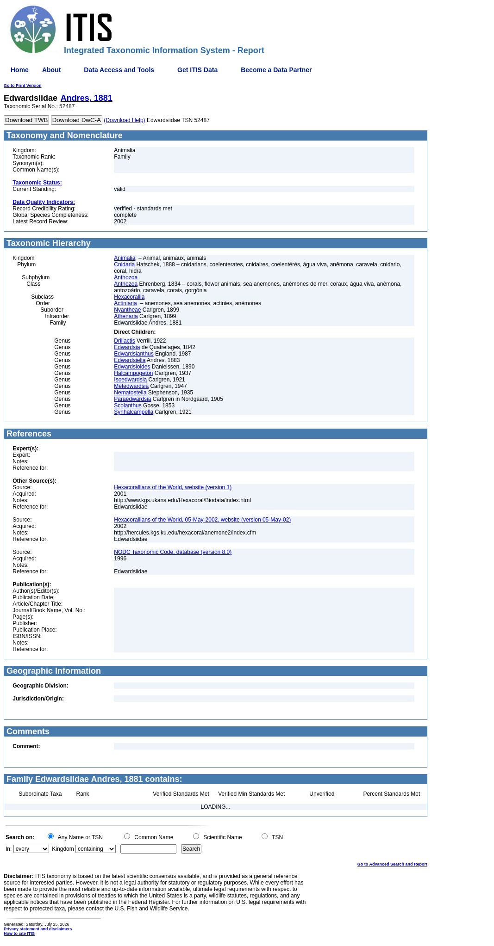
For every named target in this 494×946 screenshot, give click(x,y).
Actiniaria (125, 303)
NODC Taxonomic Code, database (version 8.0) (172, 552)
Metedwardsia (131, 386)
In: (9, 849)
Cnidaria (124, 264)
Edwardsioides (132, 366)
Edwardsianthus (133, 353)
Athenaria (126, 316)
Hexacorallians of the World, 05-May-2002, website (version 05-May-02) (202, 519)
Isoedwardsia (130, 379)
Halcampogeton (133, 373)
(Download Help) (124, 120)
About (51, 70)
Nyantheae (127, 310)
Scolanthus (127, 405)
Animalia (124, 258)
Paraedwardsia (132, 399)
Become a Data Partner (276, 70)
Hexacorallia (129, 297)
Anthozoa (126, 277)
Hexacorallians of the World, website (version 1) (172, 487)
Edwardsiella (129, 360)
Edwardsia (127, 347)
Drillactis (124, 341)
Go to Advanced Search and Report (392, 864)
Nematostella (130, 392)
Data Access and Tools (119, 70)
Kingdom (63, 849)
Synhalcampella (133, 412)
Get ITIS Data (197, 70)
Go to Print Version (23, 85)
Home (20, 70)
